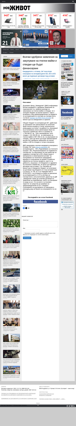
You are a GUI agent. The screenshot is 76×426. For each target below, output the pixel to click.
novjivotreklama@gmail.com (46, 394)
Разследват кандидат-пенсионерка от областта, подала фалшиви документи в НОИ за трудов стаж (11, 133)
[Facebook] (67, 406)
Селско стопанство (45, 78)
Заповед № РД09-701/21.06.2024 (42, 119)
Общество (27, 49)
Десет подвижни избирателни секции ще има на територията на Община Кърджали (11, 84)
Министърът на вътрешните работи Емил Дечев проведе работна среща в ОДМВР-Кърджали (11, 296)
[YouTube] (72, 406)
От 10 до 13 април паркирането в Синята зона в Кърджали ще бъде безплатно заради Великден (11, 214)
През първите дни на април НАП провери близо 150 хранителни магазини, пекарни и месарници (11, 345)
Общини (67, 49)
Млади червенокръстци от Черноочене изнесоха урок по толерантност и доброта (10, 329)
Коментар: (26, 221)
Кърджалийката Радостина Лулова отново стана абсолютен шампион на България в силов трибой (11, 246)
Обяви (22, 49)
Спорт (54, 49)
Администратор (28, 78)
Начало (3, 1)
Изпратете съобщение (45, 395)
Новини (34, 78)
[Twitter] (69, 406)
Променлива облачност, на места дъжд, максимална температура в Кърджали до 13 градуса (11, 230)
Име (24, 229)
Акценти (17, 49)
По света (5, 52)
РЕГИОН (38, 78)
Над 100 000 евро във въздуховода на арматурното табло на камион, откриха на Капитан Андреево (11, 361)
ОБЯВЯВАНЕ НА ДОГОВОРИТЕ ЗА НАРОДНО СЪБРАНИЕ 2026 (19, 398)
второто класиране (42, 148)
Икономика (35, 49)
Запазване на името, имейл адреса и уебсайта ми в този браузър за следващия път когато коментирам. (39, 235)
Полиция (60, 49)
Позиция (11, 52)
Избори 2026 (6, 49)
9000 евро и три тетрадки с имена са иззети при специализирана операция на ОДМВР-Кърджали (11, 280)
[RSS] (74, 406)
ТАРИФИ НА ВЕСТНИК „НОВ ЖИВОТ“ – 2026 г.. (52, 399)
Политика (42, 49)
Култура (49, 49)
